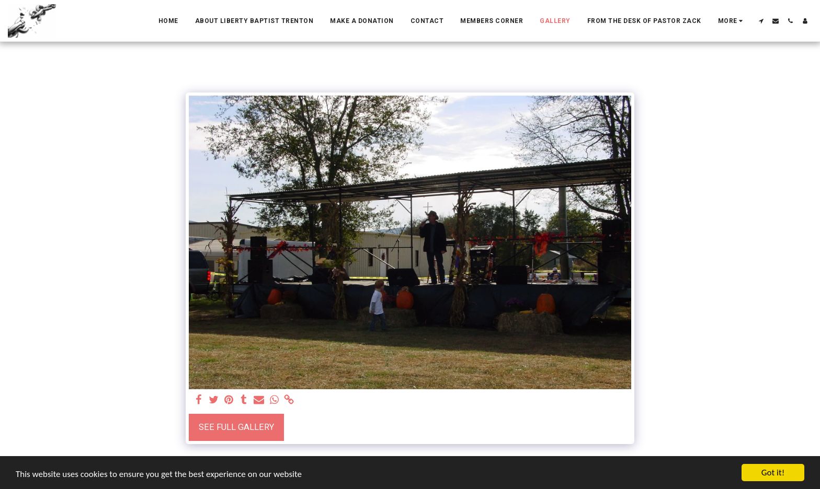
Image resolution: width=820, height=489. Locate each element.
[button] (761, 21)
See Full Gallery (236, 427)
